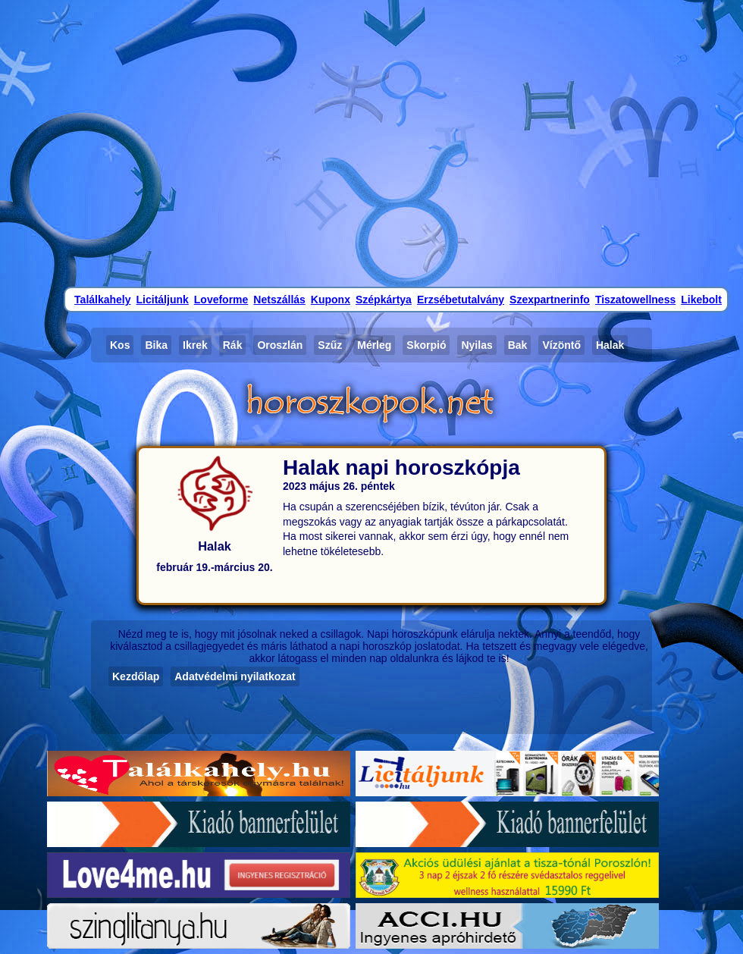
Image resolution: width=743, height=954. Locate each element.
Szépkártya (384, 299)
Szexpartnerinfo (549, 299)
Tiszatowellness (635, 299)
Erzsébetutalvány (460, 299)
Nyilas (476, 345)
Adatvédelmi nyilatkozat (235, 676)
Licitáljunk (162, 299)
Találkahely (102, 299)
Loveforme (221, 299)
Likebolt (701, 299)
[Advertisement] (372, 142)
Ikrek (195, 345)
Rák (233, 345)
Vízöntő (561, 345)
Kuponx (330, 299)
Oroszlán (280, 345)
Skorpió (426, 345)
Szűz (330, 345)
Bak (518, 345)
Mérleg (374, 345)
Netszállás (279, 299)
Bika (156, 345)
